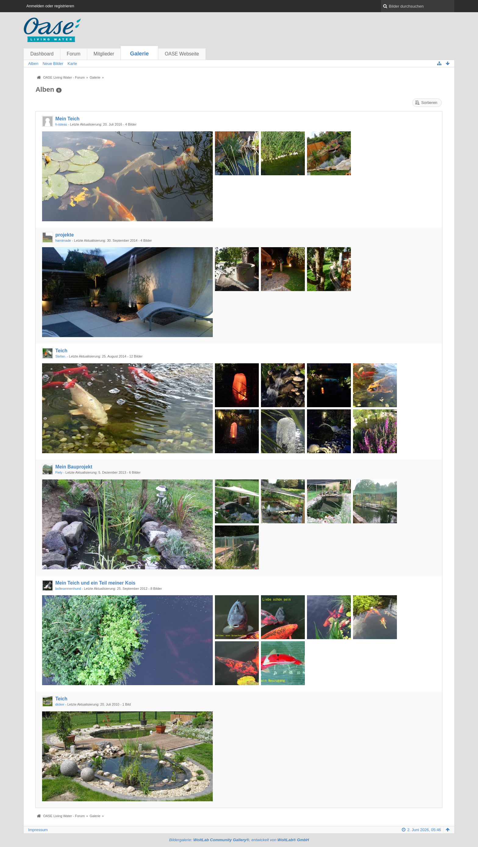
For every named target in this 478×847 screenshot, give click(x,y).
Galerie (139, 54)
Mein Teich (67, 118)
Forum (73, 53)
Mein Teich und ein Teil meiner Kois (95, 582)
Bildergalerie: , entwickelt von (239, 840)
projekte (64, 234)
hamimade (63, 240)
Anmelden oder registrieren (50, 6)
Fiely (58, 472)
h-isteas (61, 124)
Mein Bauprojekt (73, 466)
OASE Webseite (182, 53)
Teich (61, 350)
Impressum (38, 829)
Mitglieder (104, 53)
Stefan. (60, 356)
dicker (59, 704)
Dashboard (41, 53)
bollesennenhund (68, 588)
